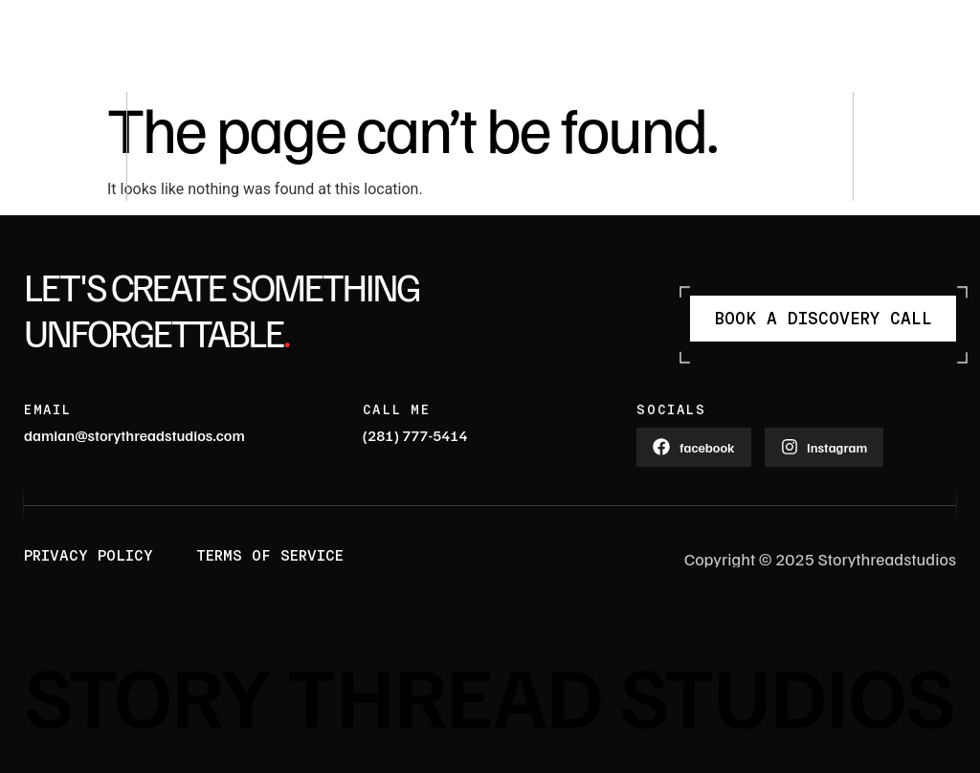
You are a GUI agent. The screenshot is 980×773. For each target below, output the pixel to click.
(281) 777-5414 (415, 435)
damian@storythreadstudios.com (134, 435)
